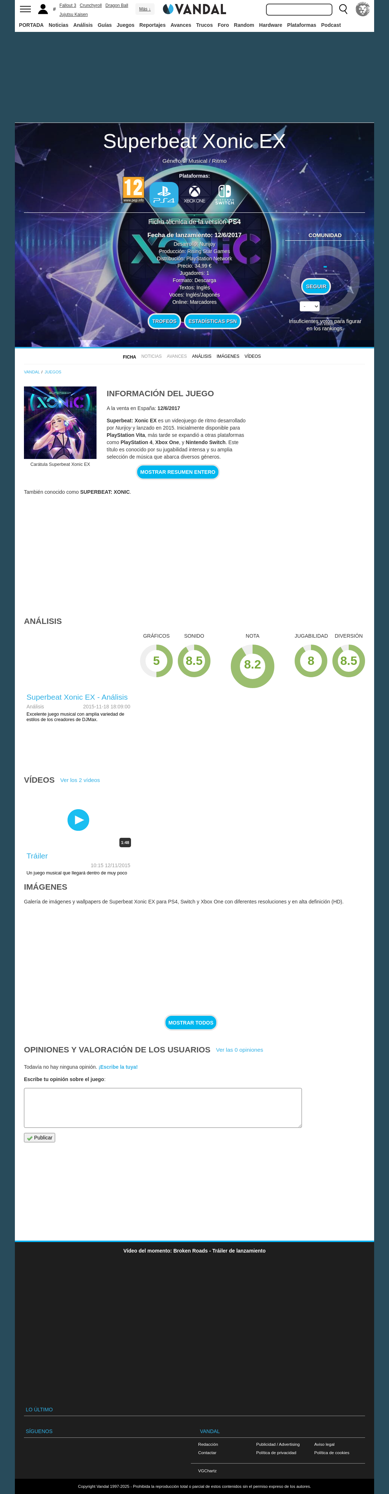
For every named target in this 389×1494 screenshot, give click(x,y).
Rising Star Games (208, 251)
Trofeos (164, 321)
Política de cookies (331, 1452)
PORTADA (31, 25)
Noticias (58, 25)
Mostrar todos (190, 1023)
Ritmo (219, 161)
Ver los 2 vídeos (80, 780)
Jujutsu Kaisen (74, 14)
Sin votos (325, 323)
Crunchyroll (91, 5)
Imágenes (228, 356)
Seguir (316, 286)
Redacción (208, 1444)
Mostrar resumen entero (178, 472)
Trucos (204, 25)
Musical (197, 161)
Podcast (331, 25)
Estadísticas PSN (212, 321)
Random (244, 25)
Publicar (39, 1138)
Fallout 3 (68, 5)
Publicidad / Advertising (278, 1444)
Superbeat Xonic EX (194, 140)
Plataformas (301, 25)
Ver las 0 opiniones (239, 1050)
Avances (181, 25)
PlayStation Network (209, 258)
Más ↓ (145, 9)
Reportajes (152, 25)
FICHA (129, 357)
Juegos (126, 25)
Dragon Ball (117, 5)
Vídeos (253, 356)
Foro (223, 25)
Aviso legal (324, 1444)
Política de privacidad (276, 1452)
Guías (105, 25)
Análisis (83, 25)
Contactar (207, 1452)
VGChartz (207, 1470)
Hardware (270, 25)
